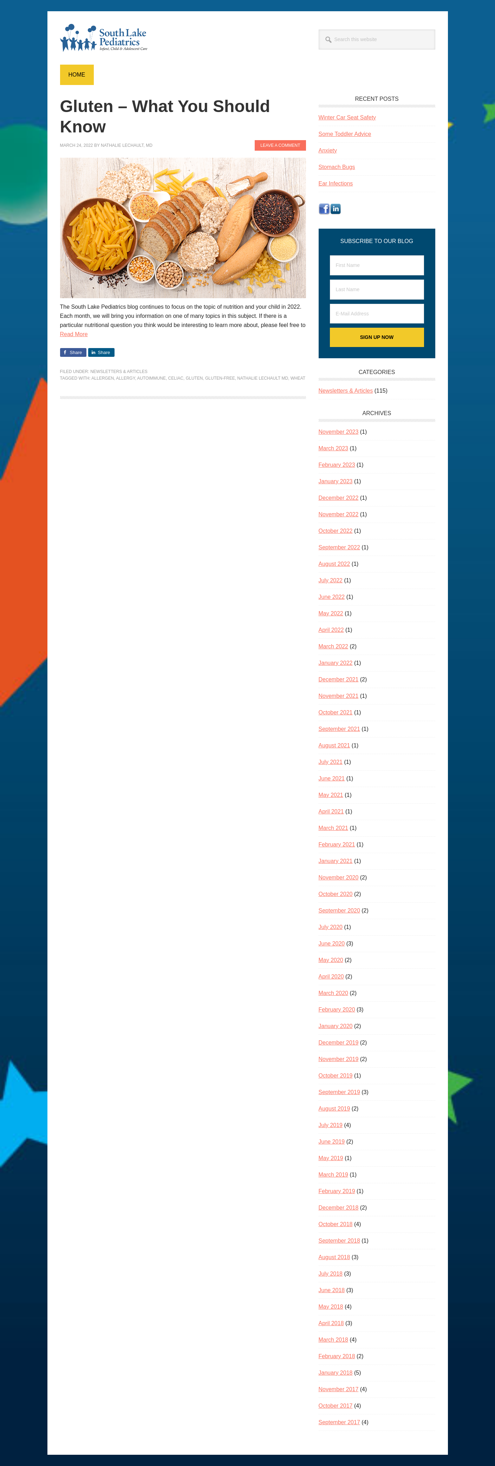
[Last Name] (377, 290)
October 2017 (336, 1406)
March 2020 (334, 993)
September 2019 (339, 1092)
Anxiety (328, 150)
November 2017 (339, 1389)
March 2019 (334, 1175)
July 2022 (331, 580)
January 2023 (336, 481)
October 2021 (336, 712)
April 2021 (331, 811)
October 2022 (336, 531)
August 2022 (334, 564)
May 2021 (331, 795)
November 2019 (339, 1059)
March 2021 (334, 828)
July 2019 (331, 1125)
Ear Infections (336, 183)
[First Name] (377, 265)
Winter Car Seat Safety (347, 117)
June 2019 (332, 1142)
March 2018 (334, 1340)
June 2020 (332, 944)
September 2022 (339, 547)
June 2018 (332, 1290)
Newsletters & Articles (119, 371)
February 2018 (337, 1356)
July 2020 (331, 927)
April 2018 (331, 1323)
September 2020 (339, 911)
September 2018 (339, 1241)
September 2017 (339, 1422)
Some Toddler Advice (345, 134)
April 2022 (331, 630)
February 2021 (337, 844)
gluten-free (220, 378)
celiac (175, 378)
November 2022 (339, 514)
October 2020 (336, 894)
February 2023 (337, 465)
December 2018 (339, 1208)
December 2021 (339, 679)
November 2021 (339, 696)
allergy (125, 378)
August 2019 (334, 1109)
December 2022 (339, 498)
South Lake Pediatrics (107, 38)
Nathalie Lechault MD (262, 378)
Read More (74, 334)
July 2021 (331, 762)
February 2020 (337, 1010)
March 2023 (334, 448)
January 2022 (336, 663)
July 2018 (331, 1274)
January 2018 (336, 1373)
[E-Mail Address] (377, 314)
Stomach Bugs (337, 167)
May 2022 (331, 613)
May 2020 (331, 960)
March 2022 (334, 646)
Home (77, 75)
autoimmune (151, 378)
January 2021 (336, 861)
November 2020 (339, 878)
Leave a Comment (280, 145)
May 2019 (331, 1158)
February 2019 (337, 1191)
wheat (298, 378)
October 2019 (336, 1076)
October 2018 (336, 1224)
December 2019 (339, 1043)
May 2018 (331, 1307)
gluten (194, 378)
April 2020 (331, 977)
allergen (102, 378)
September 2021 (339, 729)
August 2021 (334, 745)
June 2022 (332, 597)
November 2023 (339, 432)
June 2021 (332, 778)
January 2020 (336, 1026)
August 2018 (334, 1257)
